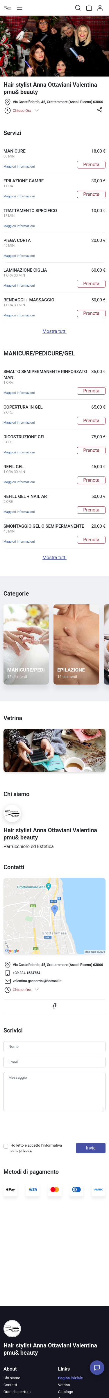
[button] (100, 112)
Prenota (91, 164)
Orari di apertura (17, 1392)
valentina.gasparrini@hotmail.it (37, 981)
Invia (91, 1148)
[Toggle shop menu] (19, 7)
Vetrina (64, 1385)
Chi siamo (11, 1378)
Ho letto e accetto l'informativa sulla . (36, 1148)
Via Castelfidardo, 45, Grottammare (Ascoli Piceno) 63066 (58, 102)
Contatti (10, 1385)
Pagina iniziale (70, 1378)
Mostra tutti (54, 331)
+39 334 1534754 (26, 973)
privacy (25, 1150)
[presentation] (47, 1127)
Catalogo (65, 1392)
